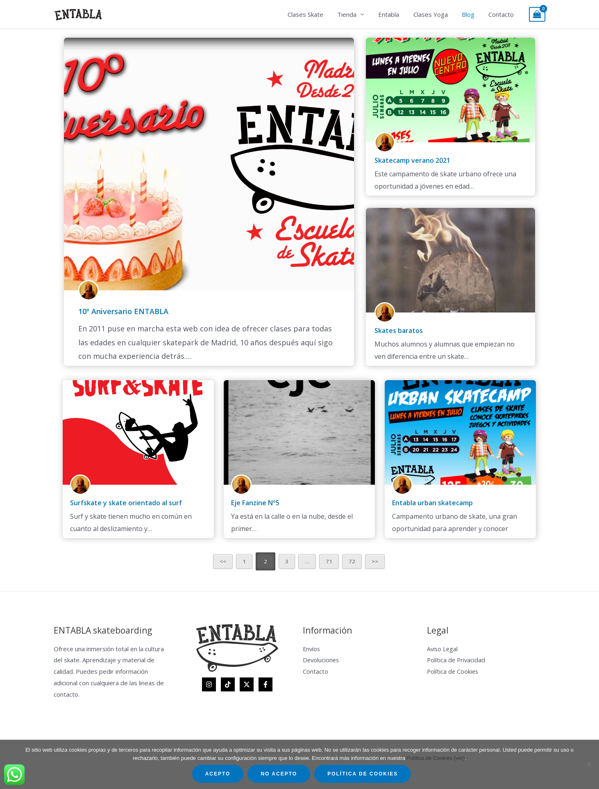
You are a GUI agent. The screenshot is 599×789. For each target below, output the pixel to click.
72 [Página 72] (352, 561)
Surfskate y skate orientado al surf (126, 502)
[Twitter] (247, 684)
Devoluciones (321, 660)
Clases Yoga (434, 14)
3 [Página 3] (286, 561)
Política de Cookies (453, 671)
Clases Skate (315, 14)
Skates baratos (398, 330)
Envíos (312, 649)
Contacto (502, 14)
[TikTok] (228, 684)
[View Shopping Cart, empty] (537, 14)
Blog (470, 14)
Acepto (218, 774)
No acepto (279, 774)
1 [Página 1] (244, 561)
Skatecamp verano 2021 (412, 160)
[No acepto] (589, 764)
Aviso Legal (443, 649)
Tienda (354, 14)
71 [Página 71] (329, 561)
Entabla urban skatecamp (432, 502)
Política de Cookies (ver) (436, 758)
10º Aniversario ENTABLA (123, 311)
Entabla (394, 14)
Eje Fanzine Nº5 (255, 502)
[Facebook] (265, 684)
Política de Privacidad (457, 660)
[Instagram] (209, 684)
